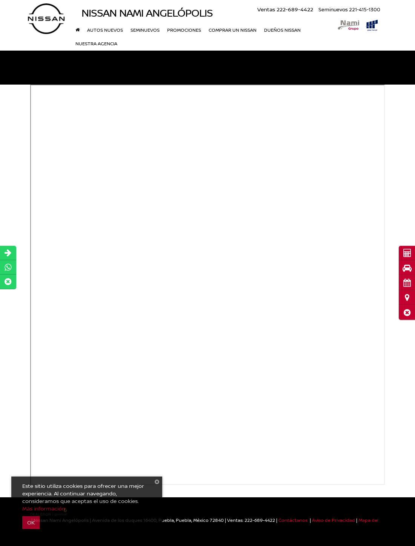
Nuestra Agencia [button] (96, 43)
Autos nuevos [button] (105, 30)
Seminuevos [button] (145, 30)
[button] (407, 312)
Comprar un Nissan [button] (233, 30)
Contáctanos (292, 520)
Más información (43, 508)
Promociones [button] (184, 30)
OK (31, 522)
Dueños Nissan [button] (282, 30)
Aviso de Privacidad (333, 520)
